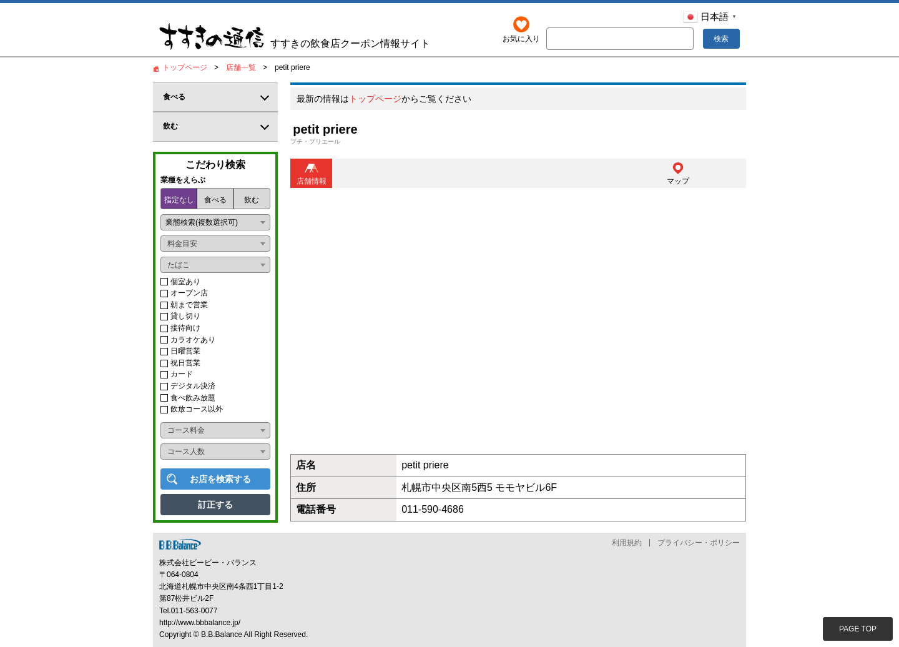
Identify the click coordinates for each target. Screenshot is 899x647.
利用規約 (627, 542)
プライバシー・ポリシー (698, 542)
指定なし (179, 199)
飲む (251, 199)
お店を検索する (220, 479)
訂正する (215, 505)
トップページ (375, 99)
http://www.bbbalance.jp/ (199, 622)
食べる (215, 199)
